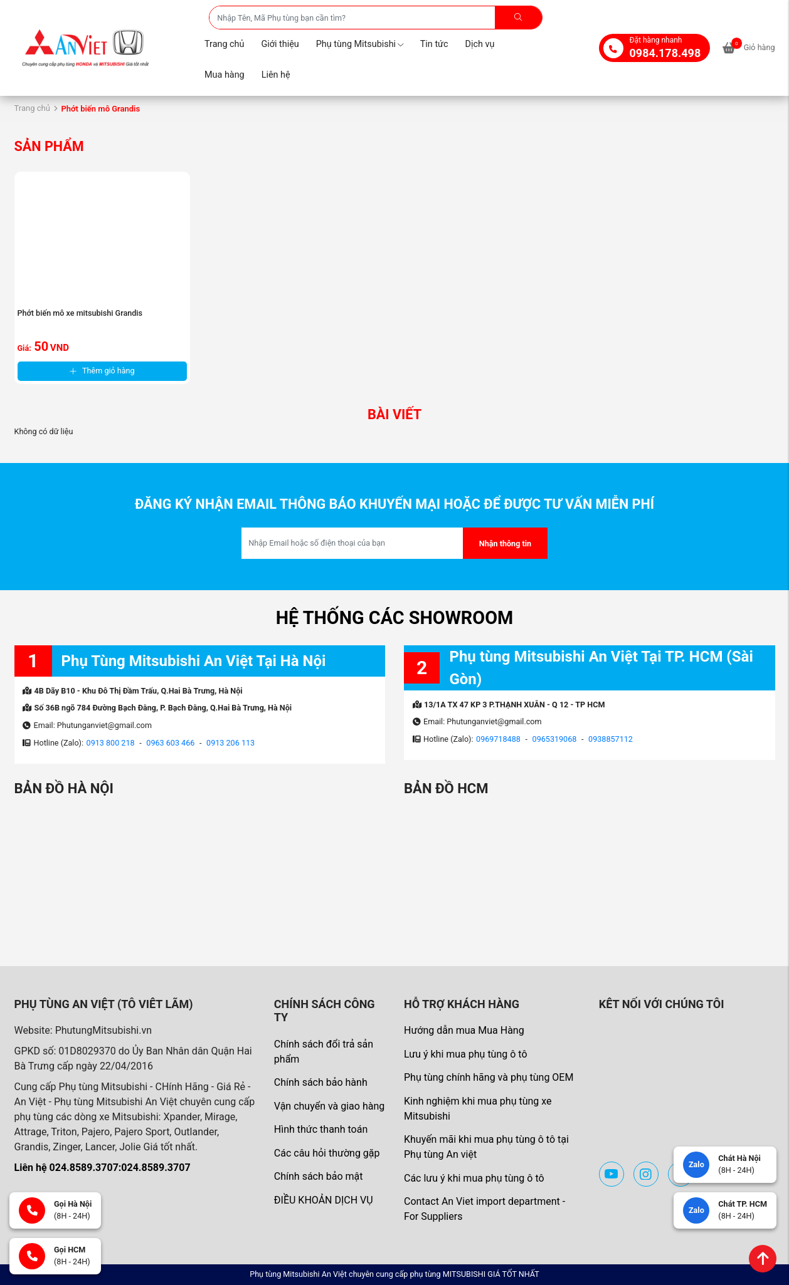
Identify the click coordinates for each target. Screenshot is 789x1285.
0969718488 (498, 739)
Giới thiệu (280, 44)
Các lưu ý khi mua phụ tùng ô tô (474, 1178)
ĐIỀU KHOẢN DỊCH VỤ (323, 1200)
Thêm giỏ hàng (102, 370)
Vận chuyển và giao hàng (329, 1106)
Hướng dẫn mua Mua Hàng (464, 1030)
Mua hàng (224, 75)
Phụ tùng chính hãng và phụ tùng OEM (488, 1077)
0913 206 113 (230, 742)
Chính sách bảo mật (318, 1176)
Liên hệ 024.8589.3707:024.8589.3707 (102, 1167)
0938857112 (610, 739)
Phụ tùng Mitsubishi (359, 44)
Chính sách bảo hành (321, 1082)
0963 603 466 (170, 742)
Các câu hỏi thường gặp (327, 1153)
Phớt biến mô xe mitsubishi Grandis (80, 313)
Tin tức (434, 44)
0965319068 (554, 739)
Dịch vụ (480, 44)
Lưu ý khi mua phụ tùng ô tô (465, 1054)
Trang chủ (224, 44)
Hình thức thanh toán (321, 1129)
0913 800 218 (111, 742)
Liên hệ (276, 75)
